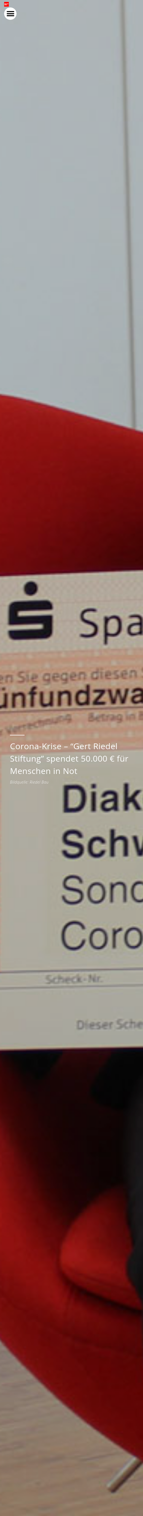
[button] (132, 15)
